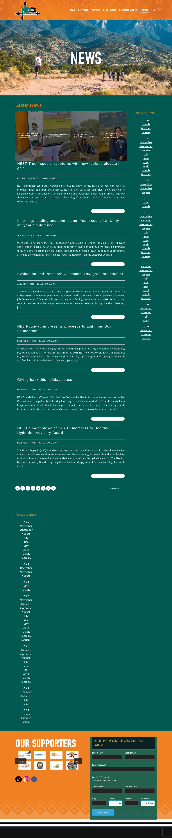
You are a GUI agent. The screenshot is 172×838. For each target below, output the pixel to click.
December (146, 184)
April (146, 166)
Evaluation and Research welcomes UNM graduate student (70, 274)
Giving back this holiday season (45, 380)
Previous (21, 761)
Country (145, 798)
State (111, 798)
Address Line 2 (131, 786)
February (146, 128)
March (146, 124)
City (94, 798)
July (146, 154)
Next (78, 761)
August (146, 192)
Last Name (130, 753)
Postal (128, 798)
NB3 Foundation (49, 178)
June (146, 158)
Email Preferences (100, 777)
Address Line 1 (99, 786)
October (146, 220)
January (145, 132)
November (146, 142)
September (146, 146)
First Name (97, 753)
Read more (108, 211)
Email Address (98, 765)
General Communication (104, 780)
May (145, 162)
